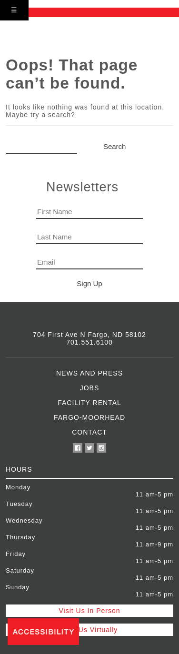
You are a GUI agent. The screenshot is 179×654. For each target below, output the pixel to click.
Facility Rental (89, 402)
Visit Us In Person (89, 610)
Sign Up (89, 283)
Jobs (89, 388)
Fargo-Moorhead (89, 417)
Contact (89, 432)
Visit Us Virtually (89, 630)
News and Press (89, 373)
